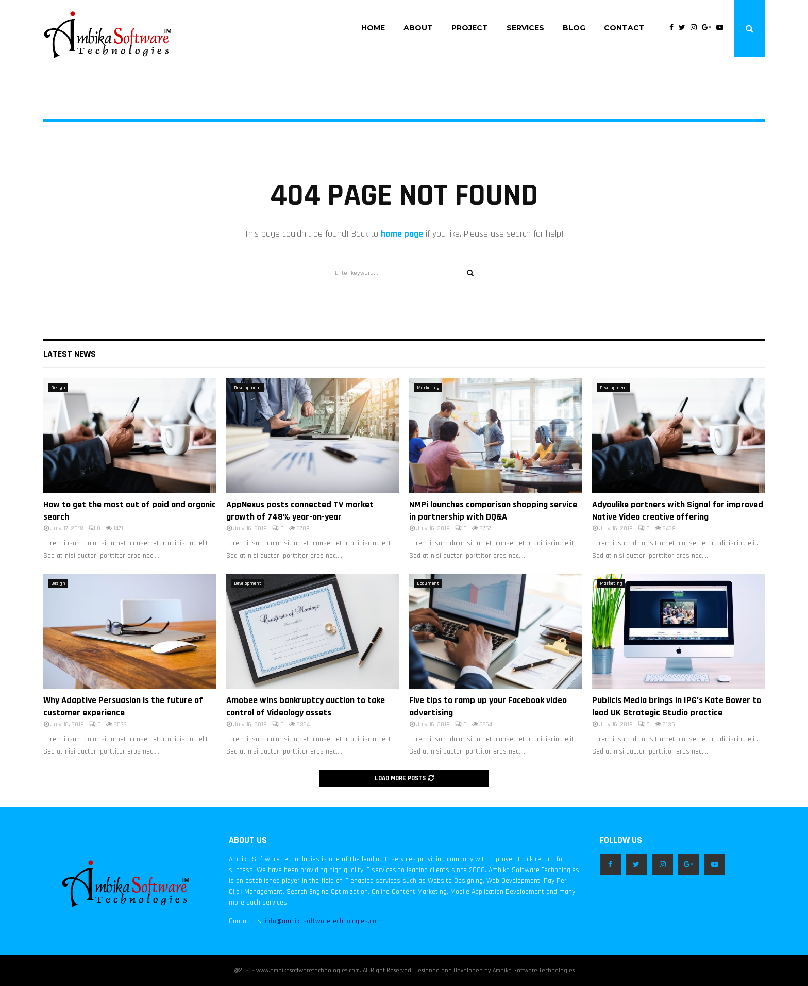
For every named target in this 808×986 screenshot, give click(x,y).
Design (58, 388)
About (418, 27)
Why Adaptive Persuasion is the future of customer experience (123, 706)
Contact (624, 27)
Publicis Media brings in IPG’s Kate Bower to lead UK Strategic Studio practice (676, 706)
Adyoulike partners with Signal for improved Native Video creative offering (677, 510)
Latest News (69, 354)
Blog (574, 27)
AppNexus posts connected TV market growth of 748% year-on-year (300, 510)
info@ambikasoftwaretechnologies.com (323, 921)
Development (247, 388)
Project (469, 27)
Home (373, 27)
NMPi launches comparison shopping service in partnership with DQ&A (493, 510)
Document (428, 583)
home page (402, 234)
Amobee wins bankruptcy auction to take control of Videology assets (305, 706)
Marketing (428, 388)
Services (525, 27)
